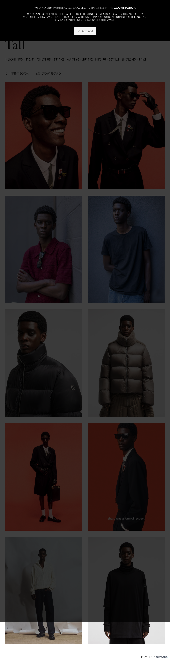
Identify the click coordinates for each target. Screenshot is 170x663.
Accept (85, 31)
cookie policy (124, 7)
